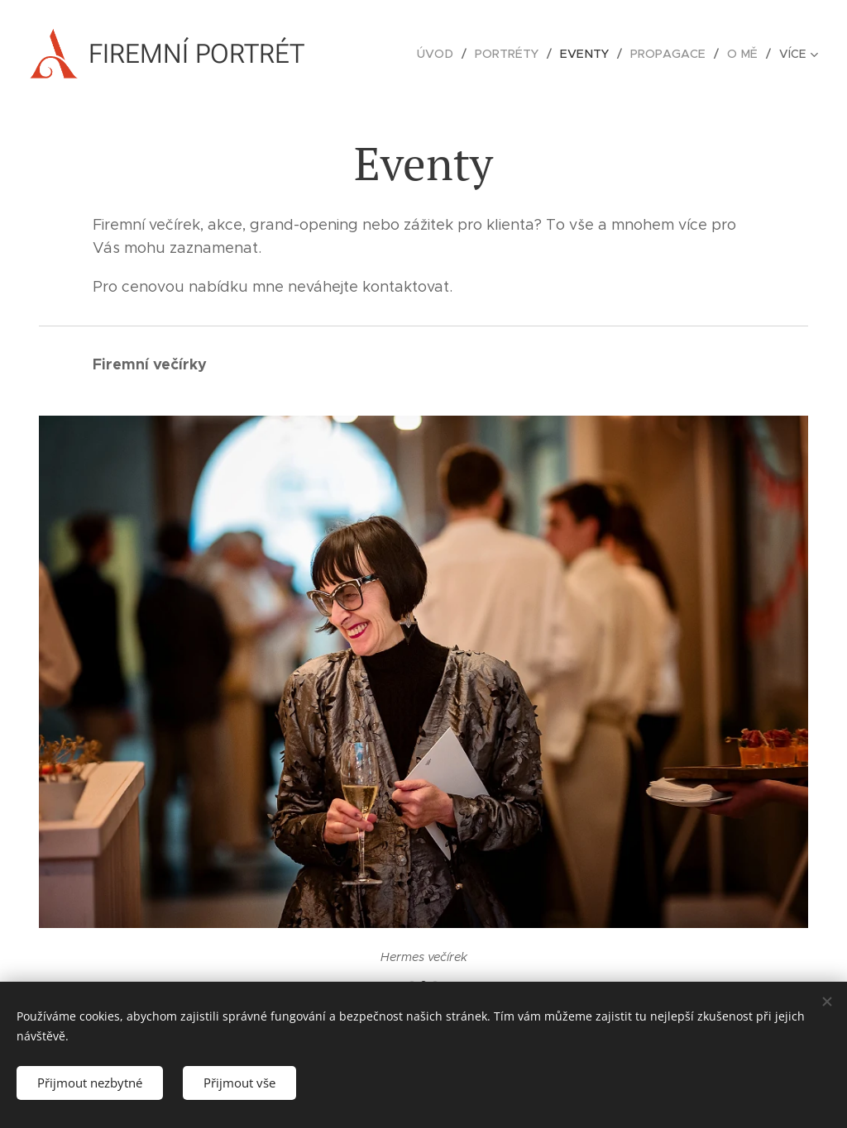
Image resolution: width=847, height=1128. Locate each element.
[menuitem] (446, 53)
